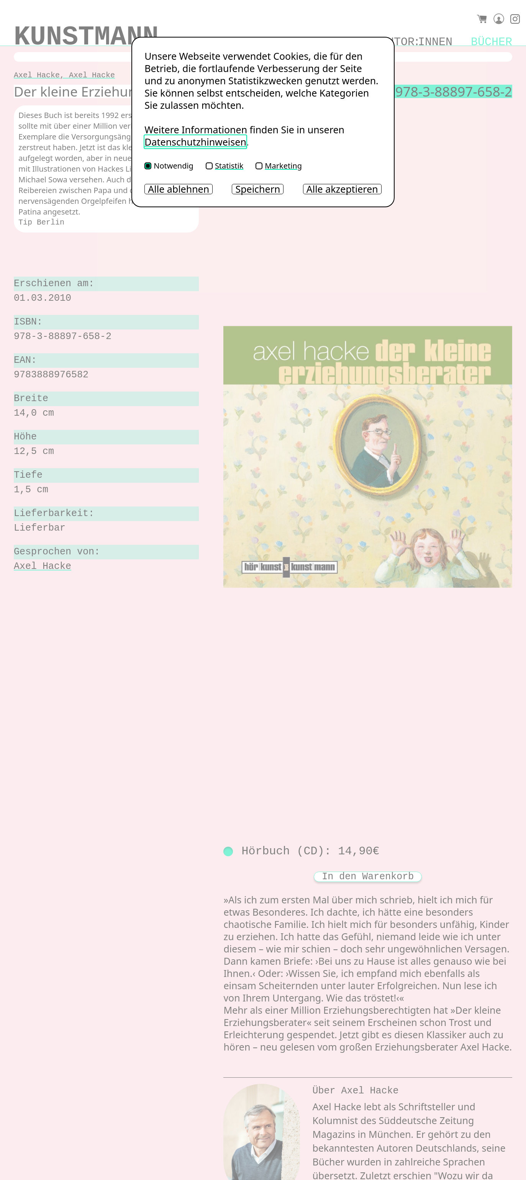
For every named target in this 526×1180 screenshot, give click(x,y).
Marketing (279, 166)
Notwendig (168, 166)
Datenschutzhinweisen (195, 141)
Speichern (257, 189)
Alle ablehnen (178, 189)
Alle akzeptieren (342, 189)
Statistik (224, 166)
